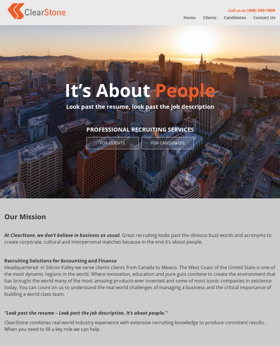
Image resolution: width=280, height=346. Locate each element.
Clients (210, 17)
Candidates (235, 17)
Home (189, 17)
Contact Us (264, 17)
